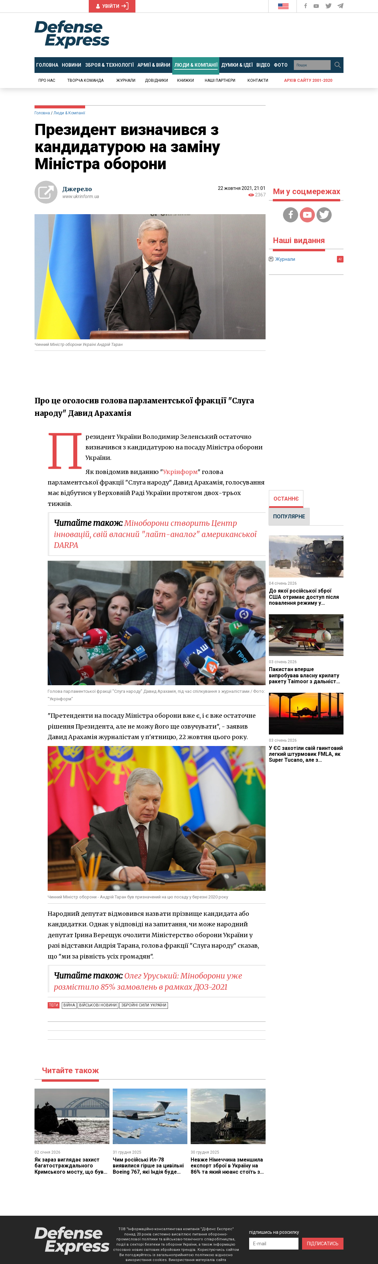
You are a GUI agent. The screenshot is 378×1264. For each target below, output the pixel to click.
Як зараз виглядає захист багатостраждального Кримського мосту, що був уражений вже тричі (69, 1169)
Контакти (258, 80)
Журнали (125, 80)
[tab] (286, 499)
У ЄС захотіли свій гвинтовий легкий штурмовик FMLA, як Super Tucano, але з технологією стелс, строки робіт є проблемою (306, 760)
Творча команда (85, 80)
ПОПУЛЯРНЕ (289, 516)
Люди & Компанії (69, 113)
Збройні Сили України (141, 1005)
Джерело (77, 189)
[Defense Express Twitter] (329, 6)
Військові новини (97, 1005)
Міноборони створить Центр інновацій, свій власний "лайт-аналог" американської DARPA (158, 534)
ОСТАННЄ (286, 499)
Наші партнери (220, 80)
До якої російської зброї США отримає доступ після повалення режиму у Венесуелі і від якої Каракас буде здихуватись (305, 603)
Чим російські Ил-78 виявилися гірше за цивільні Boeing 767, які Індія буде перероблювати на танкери (149, 1169)
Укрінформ (180, 472)
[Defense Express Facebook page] (306, 6)
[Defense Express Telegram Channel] (340, 6)
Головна (42, 113)
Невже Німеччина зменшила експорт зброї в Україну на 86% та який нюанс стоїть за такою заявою (228, 1169)
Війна (69, 1005)
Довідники (156, 80)
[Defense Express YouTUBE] (317, 6)
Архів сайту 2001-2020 (308, 80)
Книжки (185, 80)
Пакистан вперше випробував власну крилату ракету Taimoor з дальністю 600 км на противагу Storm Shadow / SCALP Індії (305, 681)
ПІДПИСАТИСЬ (323, 1243)
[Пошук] (337, 65)
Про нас (46, 80)
